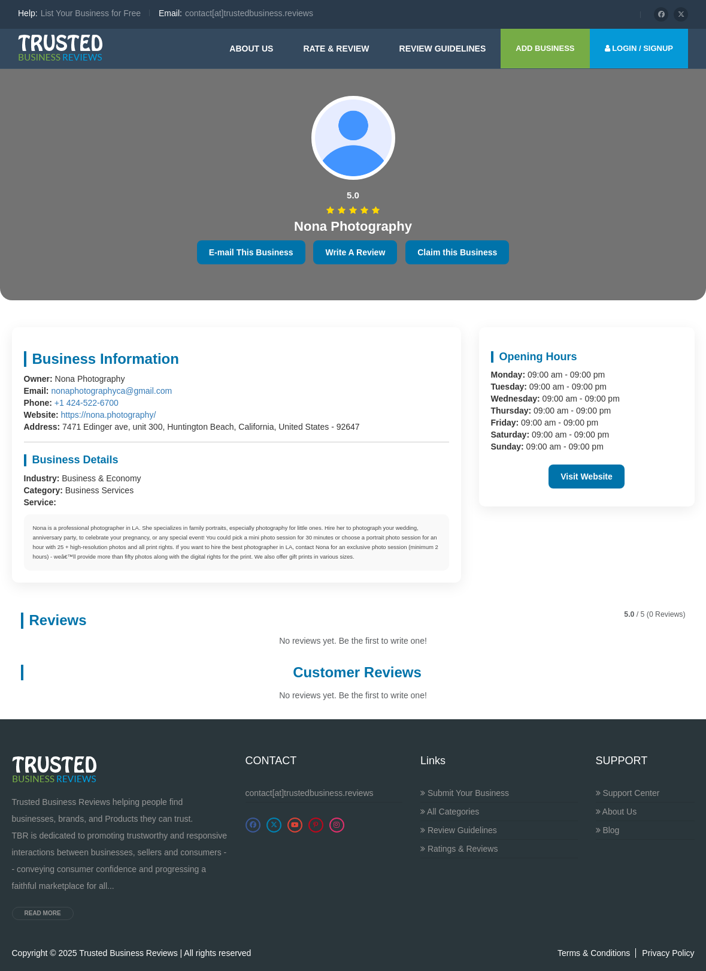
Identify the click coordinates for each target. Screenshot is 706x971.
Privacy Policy (668, 953)
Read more (43, 913)
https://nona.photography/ (108, 415)
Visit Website (586, 476)
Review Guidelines (458, 830)
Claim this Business (457, 252)
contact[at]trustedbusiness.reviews (310, 793)
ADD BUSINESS (545, 48)
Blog (608, 830)
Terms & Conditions (593, 953)
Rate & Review (336, 48)
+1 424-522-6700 (86, 403)
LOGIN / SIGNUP (639, 48)
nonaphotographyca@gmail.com (111, 391)
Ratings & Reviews (459, 849)
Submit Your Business (464, 793)
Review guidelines (442, 48)
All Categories (449, 811)
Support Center (628, 793)
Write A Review (355, 252)
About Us (251, 48)
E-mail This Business (251, 252)
